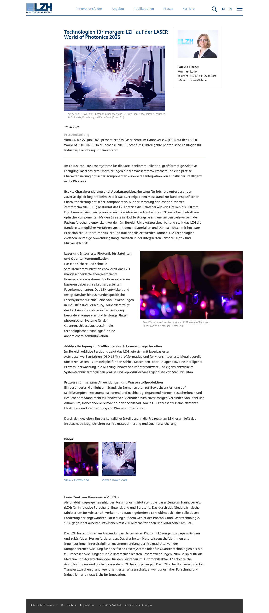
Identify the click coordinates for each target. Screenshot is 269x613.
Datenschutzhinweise (43, 605)
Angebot (118, 9)
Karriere (189, 9)
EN (230, 9)
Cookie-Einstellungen (138, 605)
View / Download (76, 480)
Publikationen (144, 9)
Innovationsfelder (89, 9)
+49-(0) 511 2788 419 (203, 76)
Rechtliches (68, 605)
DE (224, 9)
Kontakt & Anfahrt (110, 605)
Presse (168, 9)
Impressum (87, 605)
